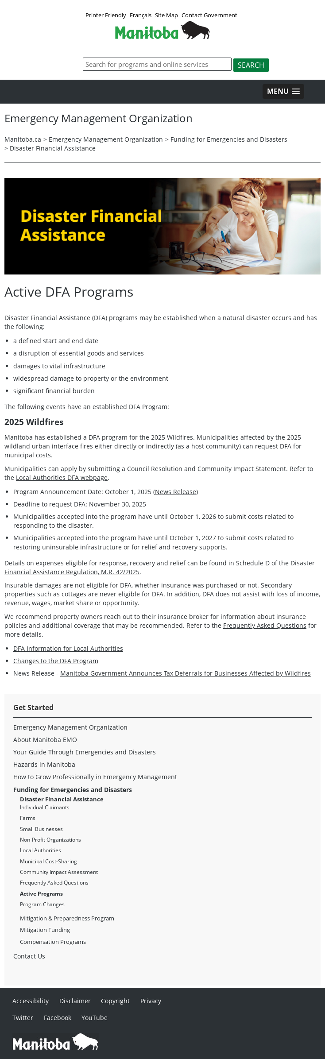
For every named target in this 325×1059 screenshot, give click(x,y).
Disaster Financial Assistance (53, 148)
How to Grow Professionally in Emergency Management (95, 777)
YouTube (94, 1017)
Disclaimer (75, 1001)
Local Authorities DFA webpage (62, 477)
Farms (27, 818)
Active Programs (41, 893)
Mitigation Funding (45, 930)
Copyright (115, 1001)
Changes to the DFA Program (55, 661)
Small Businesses (41, 829)
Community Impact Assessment (59, 872)
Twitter (22, 1017)
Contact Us (29, 956)
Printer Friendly (105, 15)
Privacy (150, 1001)
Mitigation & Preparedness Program (67, 918)
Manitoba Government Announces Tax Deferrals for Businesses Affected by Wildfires (185, 673)
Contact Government (209, 15)
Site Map (166, 15)
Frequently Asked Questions (264, 625)
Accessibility (30, 1001)
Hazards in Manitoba (44, 764)
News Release (175, 491)
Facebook (57, 1017)
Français (140, 15)
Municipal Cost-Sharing (48, 861)
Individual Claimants (45, 807)
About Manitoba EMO (45, 739)
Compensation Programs (53, 942)
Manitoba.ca (22, 139)
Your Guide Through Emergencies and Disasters (84, 752)
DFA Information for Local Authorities (68, 648)
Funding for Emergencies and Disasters (228, 139)
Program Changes (42, 904)
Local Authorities (40, 850)
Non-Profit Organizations (50, 839)
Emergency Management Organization (106, 139)
